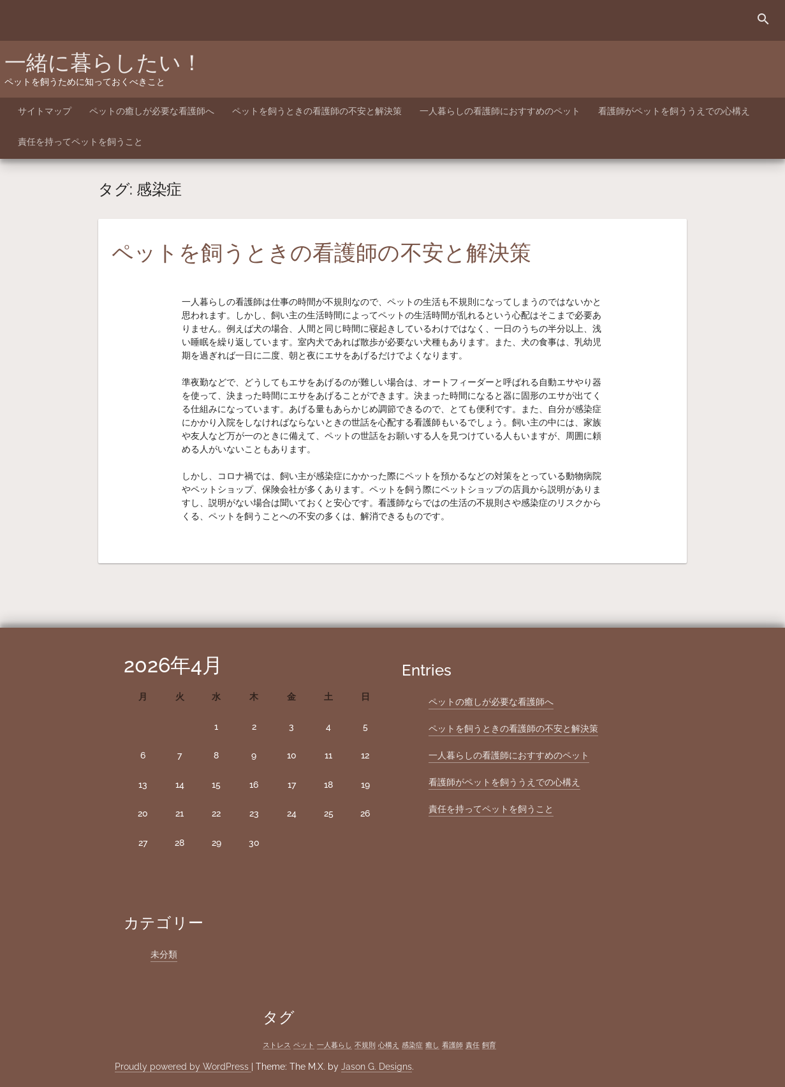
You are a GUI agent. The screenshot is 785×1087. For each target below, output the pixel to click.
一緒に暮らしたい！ (103, 62)
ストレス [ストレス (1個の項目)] (277, 1045)
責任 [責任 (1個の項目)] (473, 1045)
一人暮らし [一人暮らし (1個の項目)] (334, 1045)
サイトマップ (44, 111)
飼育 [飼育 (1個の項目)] (489, 1045)
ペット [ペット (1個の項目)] (303, 1045)
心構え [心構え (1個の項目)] (388, 1045)
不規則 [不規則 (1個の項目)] (365, 1045)
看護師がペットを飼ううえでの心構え (674, 111)
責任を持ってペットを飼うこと (80, 142)
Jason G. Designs (376, 1066)
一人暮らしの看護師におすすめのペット (500, 111)
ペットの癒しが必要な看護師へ (151, 111)
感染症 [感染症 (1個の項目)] (412, 1045)
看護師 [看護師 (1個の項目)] (452, 1045)
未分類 (163, 954)
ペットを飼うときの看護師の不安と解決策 (317, 111)
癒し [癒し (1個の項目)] (432, 1045)
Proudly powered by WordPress (183, 1066)
